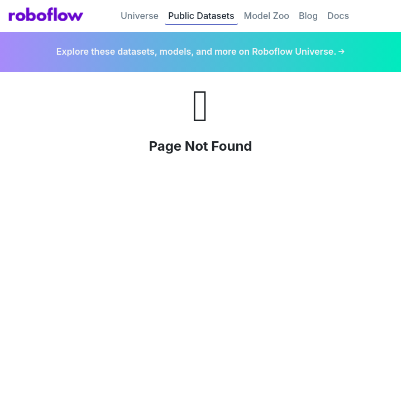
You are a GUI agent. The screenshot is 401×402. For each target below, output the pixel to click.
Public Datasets (201, 15)
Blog (308, 15)
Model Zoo (266, 15)
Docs (338, 15)
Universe (140, 15)
